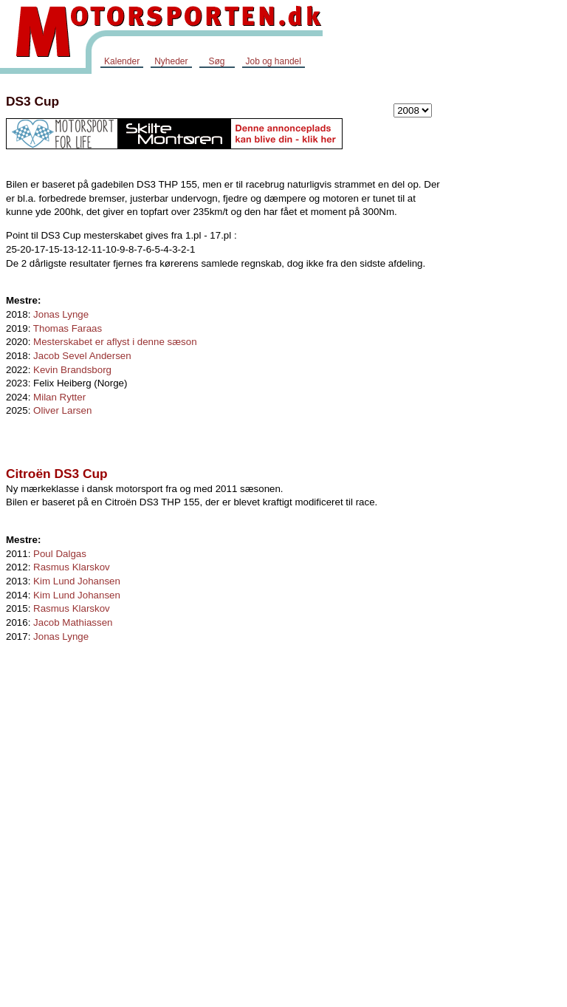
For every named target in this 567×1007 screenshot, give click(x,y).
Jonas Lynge (61, 314)
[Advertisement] (508, 306)
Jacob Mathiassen (72, 622)
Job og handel (273, 61)
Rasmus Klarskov (71, 567)
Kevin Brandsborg (72, 369)
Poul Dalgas (59, 553)
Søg (216, 61)
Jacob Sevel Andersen (82, 355)
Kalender (122, 61)
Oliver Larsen (62, 410)
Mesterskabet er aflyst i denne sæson (115, 341)
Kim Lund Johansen (76, 581)
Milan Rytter (59, 397)
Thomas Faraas (67, 328)
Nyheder (171, 61)
